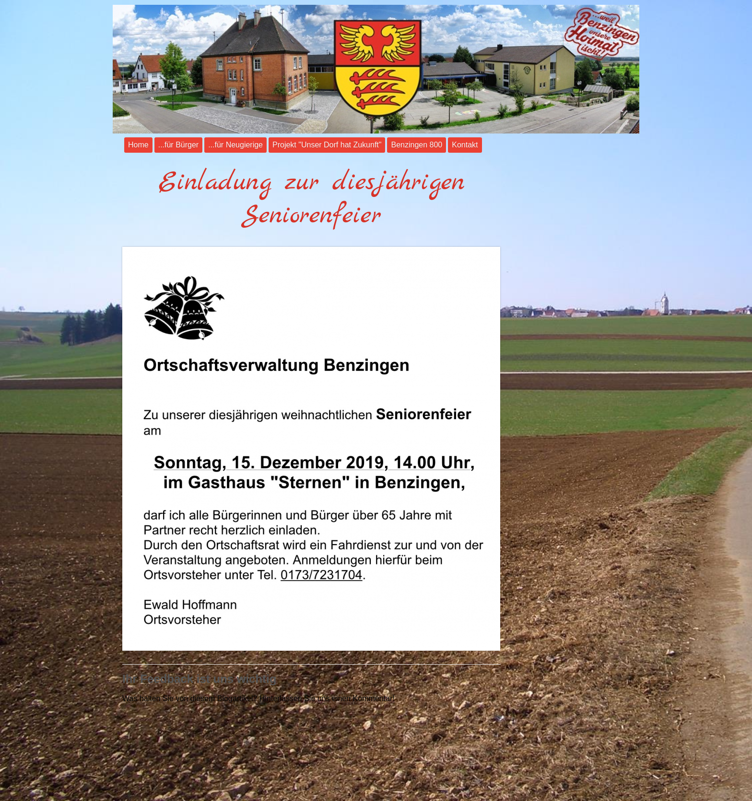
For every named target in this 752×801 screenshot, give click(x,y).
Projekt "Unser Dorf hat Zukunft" (326, 145)
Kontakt (465, 145)
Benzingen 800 (416, 145)
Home (138, 145)
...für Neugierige (235, 145)
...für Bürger (178, 145)
